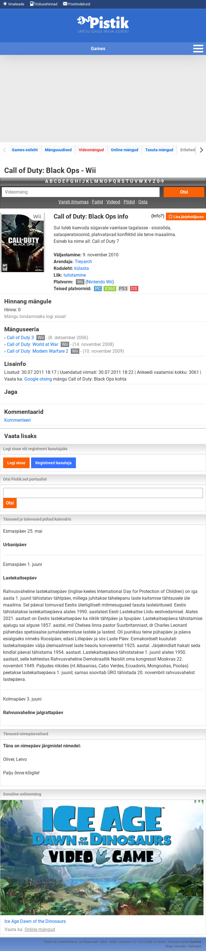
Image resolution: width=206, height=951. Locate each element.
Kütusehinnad (43, 3)
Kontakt (180, 946)
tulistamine (74, 275)
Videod (113, 202)
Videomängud (91, 150)
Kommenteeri (17, 420)
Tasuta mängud (159, 150)
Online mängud (124, 150)
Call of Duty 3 (26, 337)
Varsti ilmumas (73, 202)
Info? (158, 216)
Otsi (184, 192)
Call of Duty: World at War (38, 344)
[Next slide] (201, 150)
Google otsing (38, 379)
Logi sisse (16, 463)
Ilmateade (13, 3)
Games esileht (25, 150)
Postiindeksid (76, 3)
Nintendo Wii (99, 282)
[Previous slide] (5, 150)
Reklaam (195, 946)
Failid (97, 202)
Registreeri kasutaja (53, 463)
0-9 (160, 181)
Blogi (169, 946)
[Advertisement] (103, 98)
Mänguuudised (58, 150)
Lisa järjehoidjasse (186, 216)
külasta (81, 268)
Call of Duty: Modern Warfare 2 (43, 351)
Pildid (129, 202)
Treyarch (83, 261)
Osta (143, 202)
